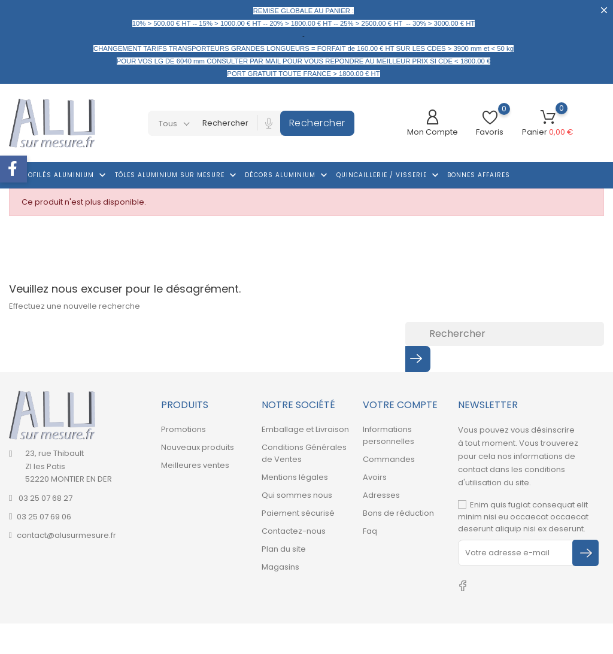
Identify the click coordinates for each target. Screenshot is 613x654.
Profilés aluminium (63, 175)
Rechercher (317, 123)
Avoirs (375, 477)
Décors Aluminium (287, 175)
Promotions (183, 429)
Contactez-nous (294, 531)
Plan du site (284, 549)
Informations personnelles (388, 435)
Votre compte (400, 405)
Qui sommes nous (297, 495)
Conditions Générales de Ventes (304, 453)
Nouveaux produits (197, 447)
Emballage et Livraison (305, 429)
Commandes (389, 459)
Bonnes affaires (478, 175)
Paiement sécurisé (298, 513)
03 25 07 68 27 (44, 498)
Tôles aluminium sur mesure (177, 175)
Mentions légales (295, 477)
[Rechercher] (504, 334)
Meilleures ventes (195, 465)
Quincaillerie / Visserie (388, 175)
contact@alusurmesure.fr (66, 535)
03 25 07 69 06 (44, 516)
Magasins (280, 567)
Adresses (381, 495)
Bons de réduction (398, 513)
